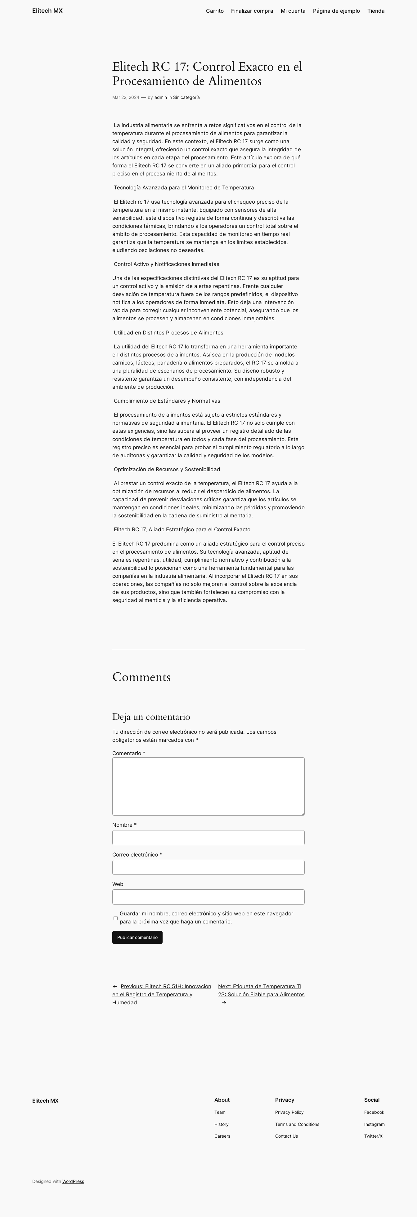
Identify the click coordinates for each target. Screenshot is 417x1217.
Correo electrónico (137, 855)
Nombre (124, 825)
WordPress (73, 1181)
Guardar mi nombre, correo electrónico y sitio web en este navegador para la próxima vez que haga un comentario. (206, 917)
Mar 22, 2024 (125, 97)
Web (117, 884)
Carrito (215, 11)
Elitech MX (47, 10)
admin (161, 97)
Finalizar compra (252, 11)
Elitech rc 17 (135, 202)
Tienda (376, 11)
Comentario (129, 753)
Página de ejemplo (336, 11)
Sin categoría (186, 97)
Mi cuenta (293, 11)
